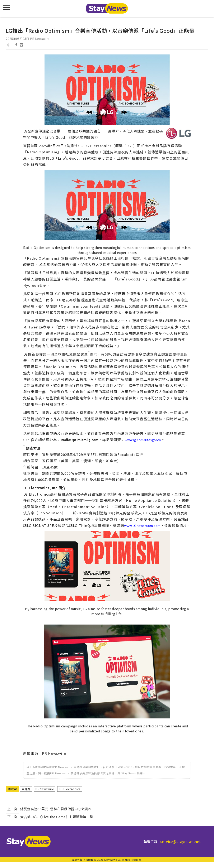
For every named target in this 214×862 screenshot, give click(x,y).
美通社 (26, 789)
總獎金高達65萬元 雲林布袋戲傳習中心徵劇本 (56, 808)
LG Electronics (69, 789)
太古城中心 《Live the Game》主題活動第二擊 (56, 816)
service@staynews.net (180, 841)
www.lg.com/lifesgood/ (143, 440)
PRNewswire (44, 789)
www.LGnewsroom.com (142, 525)
